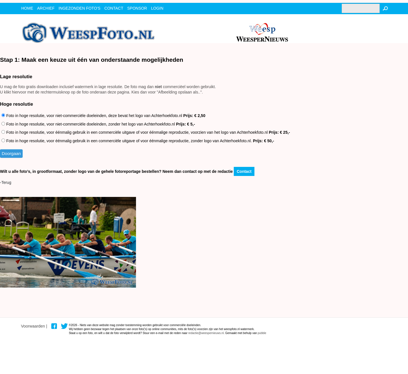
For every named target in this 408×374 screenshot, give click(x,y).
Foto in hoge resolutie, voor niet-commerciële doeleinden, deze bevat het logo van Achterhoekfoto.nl (103, 115)
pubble (262, 333)
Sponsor (137, 8)
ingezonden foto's (79, 8)
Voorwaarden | (34, 326)
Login (157, 8)
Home (27, 8)
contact (113, 8)
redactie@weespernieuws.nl (206, 333)
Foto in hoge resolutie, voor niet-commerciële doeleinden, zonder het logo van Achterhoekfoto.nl (98, 124)
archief (45, 8)
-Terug (5, 182)
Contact (244, 171)
